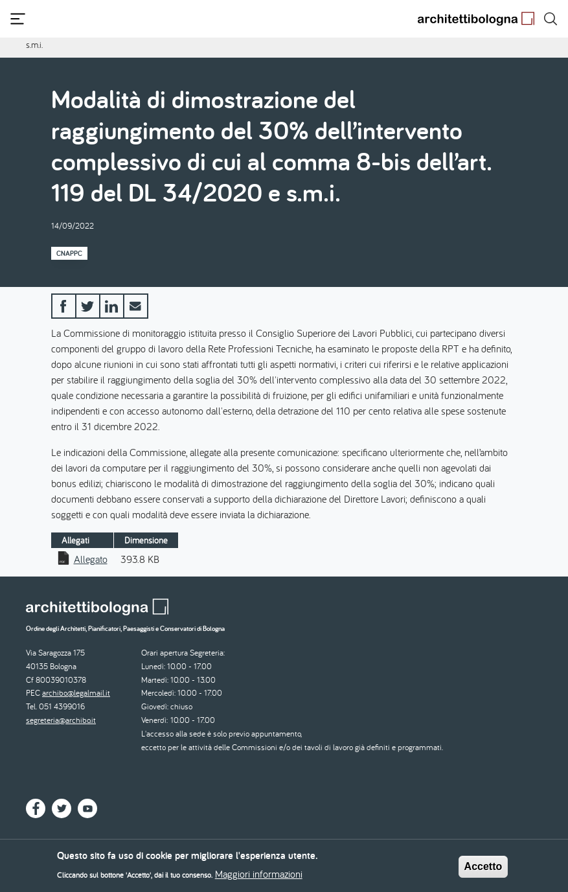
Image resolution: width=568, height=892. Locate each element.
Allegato (91, 559)
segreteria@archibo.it (61, 720)
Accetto (483, 870)
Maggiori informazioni (258, 877)
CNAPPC (69, 253)
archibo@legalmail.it (76, 692)
